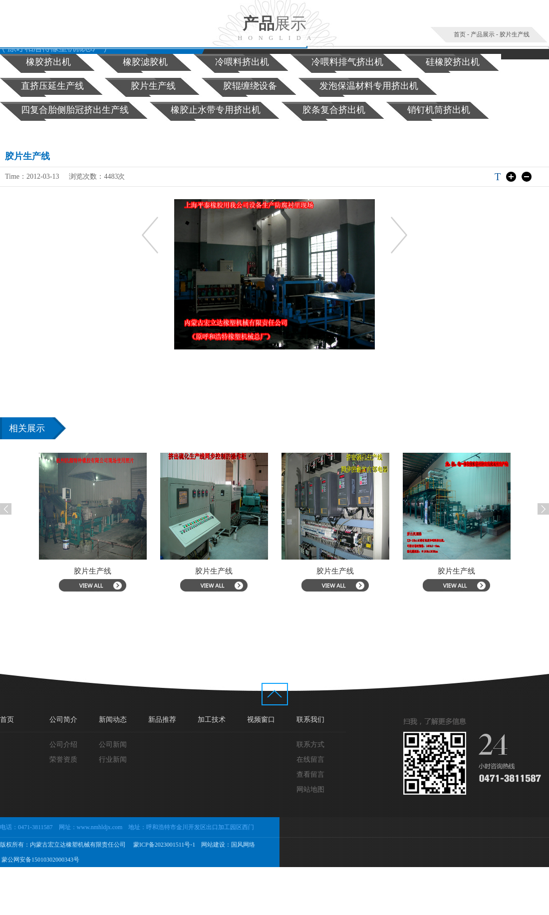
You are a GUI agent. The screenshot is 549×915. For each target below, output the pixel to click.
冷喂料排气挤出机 (347, 62)
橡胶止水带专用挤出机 (216, 110)
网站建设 (213, 844)
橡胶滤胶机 (145, 62)
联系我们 (310, 719)
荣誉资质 (63, 759)
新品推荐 (162, 719)
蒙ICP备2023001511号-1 (163, 844)
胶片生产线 (515, 34)
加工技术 (212, 719)
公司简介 (63, 719)
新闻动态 (113, 719)
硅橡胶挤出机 (453, 62)
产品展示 (483, 34)
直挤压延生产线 (52, 86)
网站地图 (310, 789)
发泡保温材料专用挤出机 (368, 86)
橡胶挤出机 (48, 62)
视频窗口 (261, 719)
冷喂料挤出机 (242, 62)
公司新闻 (113, 744)
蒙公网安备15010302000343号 (39, 859)
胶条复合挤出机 (333, 110)
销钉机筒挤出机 (438, 110)
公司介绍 (63, 744)
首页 (460, 34)
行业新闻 (113, 759)
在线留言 (310, 759)
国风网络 (243, 844)
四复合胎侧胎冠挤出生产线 (75, 110)
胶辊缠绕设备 (250, 86)
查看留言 (310, 774)
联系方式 (310, 744)
